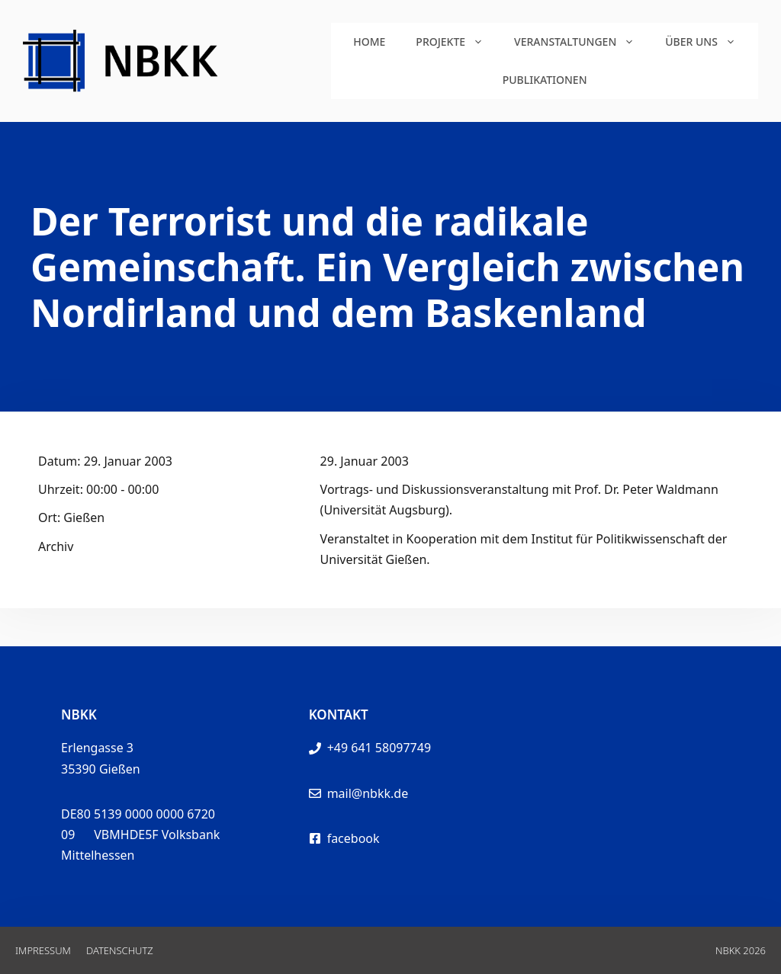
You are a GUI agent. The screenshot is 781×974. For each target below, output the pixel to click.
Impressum (43, 950)
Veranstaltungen (582, 42)
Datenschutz (119, 950)
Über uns (708, 42)
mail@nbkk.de (368, 793)
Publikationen (545, 79)
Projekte (457, 42)
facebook (353, 838)
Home (369, 41)
